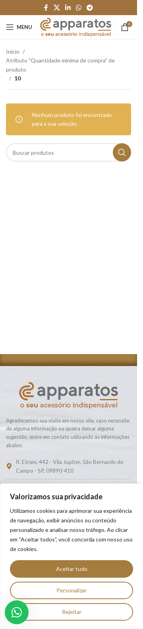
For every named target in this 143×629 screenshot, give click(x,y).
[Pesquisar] (68, 152)
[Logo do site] (75, 26)
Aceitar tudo (71, 568)
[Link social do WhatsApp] (78, 8)
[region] (71, 556)
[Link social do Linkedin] (67, 8)
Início (12, 51)
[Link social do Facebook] (46, 8)
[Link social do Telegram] (90, 8)
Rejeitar (71, 611)
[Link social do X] (56, 8)
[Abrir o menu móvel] (19, 27)
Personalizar (71, 590)
